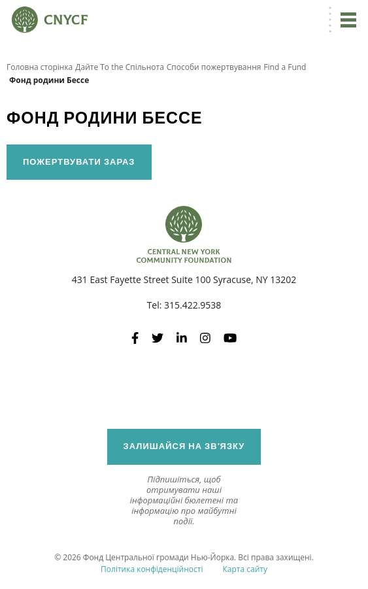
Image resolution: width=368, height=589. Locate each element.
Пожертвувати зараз (79, 161)
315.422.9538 (192, 305)
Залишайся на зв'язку (184, 446)
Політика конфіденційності (152, 569)
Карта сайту (244, 569)
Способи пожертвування (214, 67)
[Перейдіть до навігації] (348, 20)
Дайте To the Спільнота (119, 67)
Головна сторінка (40, 67)
